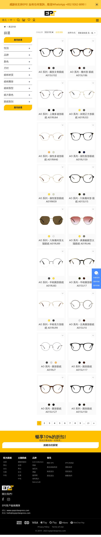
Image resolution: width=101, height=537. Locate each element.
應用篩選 (18, 39)
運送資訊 (50, 478)
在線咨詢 (96, 277)
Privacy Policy (43, 529)
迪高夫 (34, 471)
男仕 (5, 467)
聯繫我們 (68, 478)
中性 (5, 477)
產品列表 (12, 26)
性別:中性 (49, 32)
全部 (5, 464)
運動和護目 (22, 464)
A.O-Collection (37, 464)
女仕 (5, 471)
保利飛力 (35, 481)
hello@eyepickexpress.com (18, 515)
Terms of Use (58, 529)
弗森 (34, 474)
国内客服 (96, 285)
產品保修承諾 (52, 469)
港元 (5, 19)
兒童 (5, 474)
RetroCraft (36, 484)
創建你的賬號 (50, 447)
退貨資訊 (68, 473)
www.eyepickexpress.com (17, 512)
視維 (34, 467)
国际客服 (96, 281)
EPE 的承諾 (69, 465)
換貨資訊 (50, 473)
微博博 (34, 477)
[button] (86, 33)
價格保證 (68, 469)
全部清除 (59, 32)
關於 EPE (50, 465)
